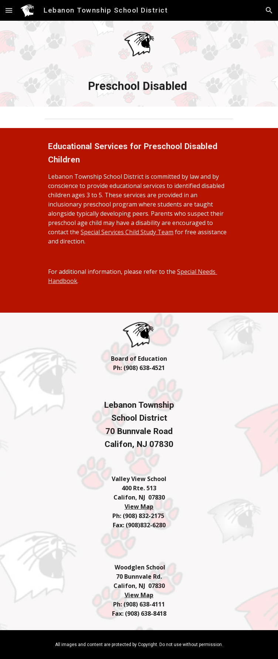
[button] (9, 10)
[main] (139, 86)
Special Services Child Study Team (127, 232)
